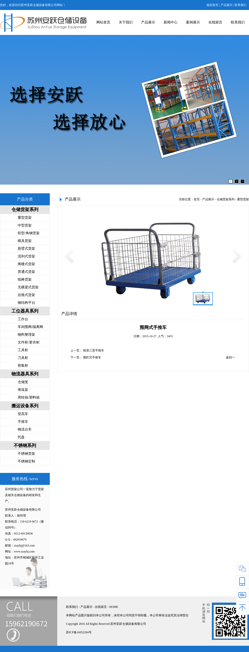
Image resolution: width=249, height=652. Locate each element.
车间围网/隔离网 (30, 327)
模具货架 (25, 241)
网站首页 (103, 22)
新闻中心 (171, 22)
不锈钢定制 (26, 461)
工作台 (23, 319)
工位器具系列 (24, 311)
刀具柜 (23, 358)
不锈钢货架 (26, 453)
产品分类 (25, 199)
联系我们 (241, 5)
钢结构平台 (26, 303)
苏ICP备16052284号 (79, 632)
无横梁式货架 (28, 287)
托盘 (21, 437)
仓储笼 (23, 382)
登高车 (23, 414)
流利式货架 (26, 256)
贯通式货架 (26, 272)
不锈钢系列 (25, 445)
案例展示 (193, 22)
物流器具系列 (24, 373)
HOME (113, 607)
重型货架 (25, 217)
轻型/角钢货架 (29, 233)
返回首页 (212, 5)
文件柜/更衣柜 (29, 342)
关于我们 (126, 22)
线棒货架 (25, 279)
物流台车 (25, 429)
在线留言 (215, 22)
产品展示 (227, 5)
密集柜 (23, 365)
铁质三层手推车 (93, 350)
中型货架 (25, 225)
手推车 (23, 422)
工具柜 (23, 350)
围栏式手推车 (92, 357)
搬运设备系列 (24, 405)
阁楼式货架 (26, 264)
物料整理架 (26, 334)
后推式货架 (26, 295)
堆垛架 (23, 390)
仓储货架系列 (24, 209)
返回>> (230, 357)
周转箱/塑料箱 (29, 397)
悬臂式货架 (26, 248)
